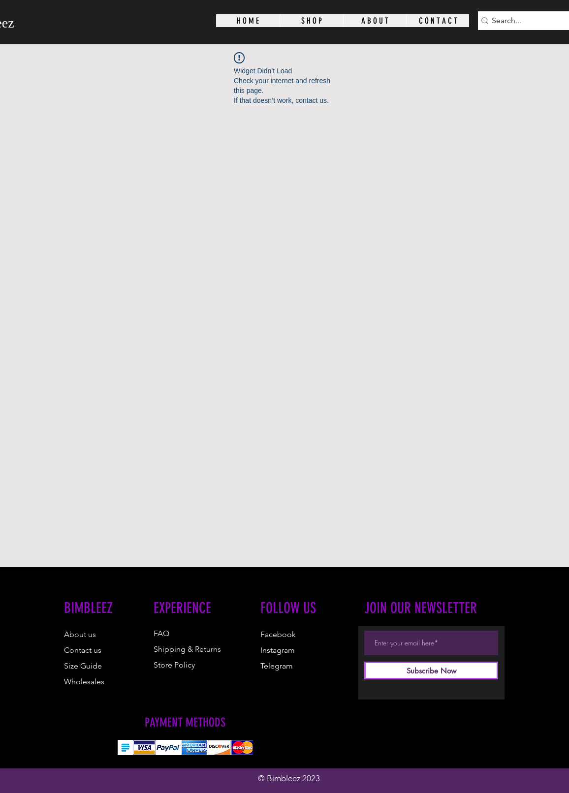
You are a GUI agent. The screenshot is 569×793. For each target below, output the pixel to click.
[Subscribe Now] (431, 670)
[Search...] (526, 20)
